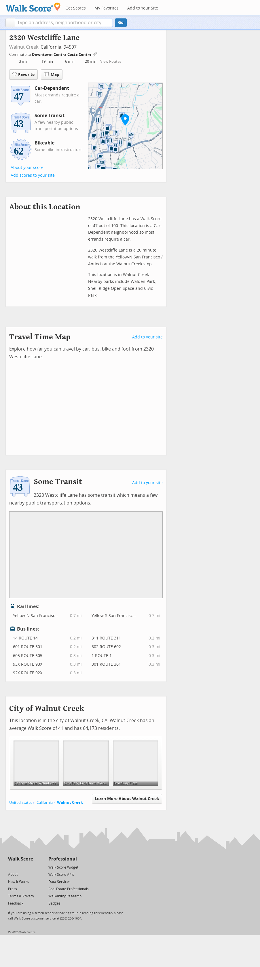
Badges (54, 903)
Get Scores (75, 8)
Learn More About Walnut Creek (127, 798)
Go (121, 22)
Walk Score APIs (61, 875)
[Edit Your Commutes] (95, 53)
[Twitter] (11, 867)
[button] (10, 22)
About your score (27, 167)
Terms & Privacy (21, 896)
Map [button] (51, 74)
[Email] (29, 867)
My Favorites (106, 8)
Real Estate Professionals (68, 889)
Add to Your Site (142, 8)
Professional (62, 859)
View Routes (110, 61)
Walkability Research (64, 896)
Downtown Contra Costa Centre (62, 54)
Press (12, 889)
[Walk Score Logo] (33, 7)
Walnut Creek (23, 47)
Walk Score (20, 859)
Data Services (59, 882)
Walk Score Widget (63, 867)
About (13, 875)
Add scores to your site (33, 175)
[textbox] (64, 22)
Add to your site (147, 337)
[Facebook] (20, 867)
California (45, 802)
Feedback (15, 903)
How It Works (18, 882)
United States (20, 802)
